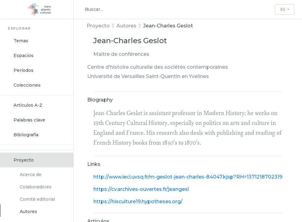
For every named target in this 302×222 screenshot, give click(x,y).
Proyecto (24, 160)
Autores (28, 211)
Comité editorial (37, 199)
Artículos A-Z (28, 105)
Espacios (23, 55)
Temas (21, 40)
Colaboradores (36, 187)
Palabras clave (29, 120)
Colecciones (27, 85)
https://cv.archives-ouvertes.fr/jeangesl (141, 189)
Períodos (23, 70)
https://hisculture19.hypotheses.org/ (137, 201)
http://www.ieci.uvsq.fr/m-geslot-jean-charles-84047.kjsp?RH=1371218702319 (187, 177)
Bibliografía (26, 135)
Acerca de (30, 174)
